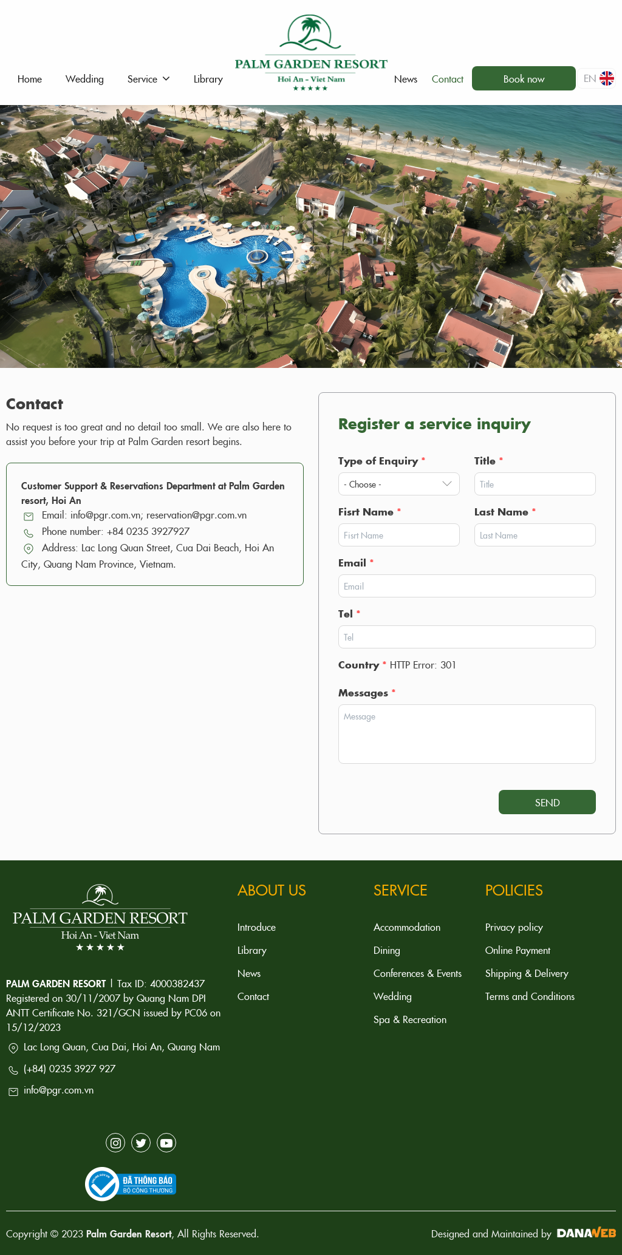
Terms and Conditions (530, 995)
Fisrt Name (370, 511)
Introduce (257, 926)
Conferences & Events (418, 972)
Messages (367, 692)
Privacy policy (514, 926)
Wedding (393, 995)
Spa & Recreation (410, 1018)
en (599, 78)
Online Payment (517, 949)
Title (489, 460)
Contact (253, 995)
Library (252, 949)
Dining (387, 949)
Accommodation (407, 926)
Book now (524, 78)
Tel (349, 613)
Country (362, 664)
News (249, 972)
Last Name (505, 511)
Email (356, 562)
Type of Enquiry (382, 460)
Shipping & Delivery (527, 972)
